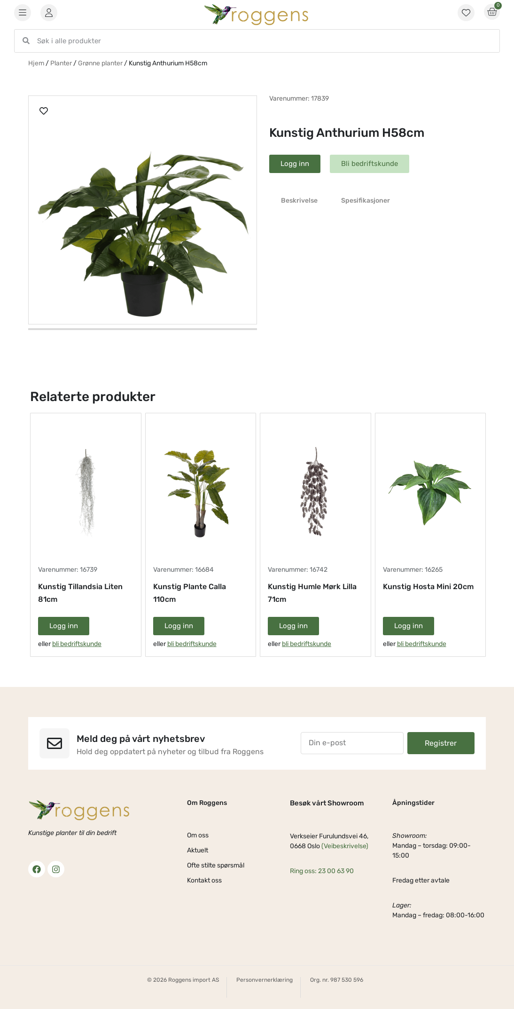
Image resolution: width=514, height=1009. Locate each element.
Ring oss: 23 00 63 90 (322, 871)
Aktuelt (197, 850)
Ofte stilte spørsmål (215, 865)
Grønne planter (100, 63)
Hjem (36, 63)
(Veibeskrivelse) (344, 846)
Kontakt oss (204, 880)
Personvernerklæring (264, 980)
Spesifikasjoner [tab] (365, 201)
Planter (61, 63)
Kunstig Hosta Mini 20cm (428, 586)
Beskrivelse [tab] (299, 201)
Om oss (198, 835)
